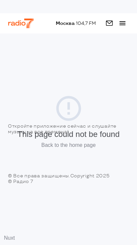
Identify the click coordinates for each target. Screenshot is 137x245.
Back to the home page (68, 145)
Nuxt (9, 238)
